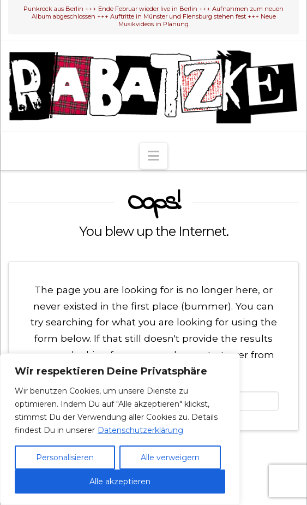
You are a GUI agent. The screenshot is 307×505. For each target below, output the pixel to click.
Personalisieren (65, 457)
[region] (120, 429)
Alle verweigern (170, 457)
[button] (153, 156)
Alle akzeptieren (120, 481)
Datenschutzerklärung (140, 430)
